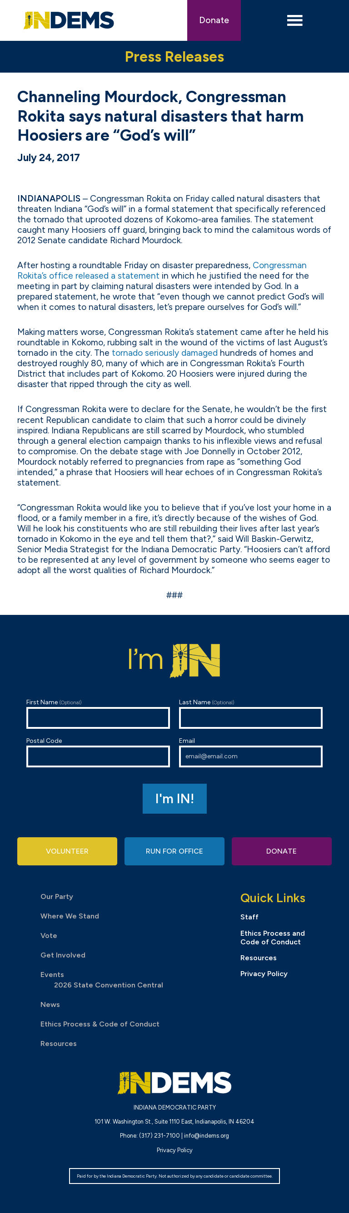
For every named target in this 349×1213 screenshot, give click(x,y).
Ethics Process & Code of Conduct (100, 1024)
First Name (98, 713)
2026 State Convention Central (108, 985)
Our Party (56, 896)
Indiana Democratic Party (68, 20)
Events (52, 974)
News (50, 1004)
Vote (48, 935)
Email (251, 752)
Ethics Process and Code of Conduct (272, 937)
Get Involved (62, 955)
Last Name (251, 713)
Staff (249, 917)
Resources (58, 1043)
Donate (214, 20)
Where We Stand (69, 916)
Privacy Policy (264, 973)
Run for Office (174, 851)
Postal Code (98, 752)
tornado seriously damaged (165, 353)
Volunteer (67, 851)
